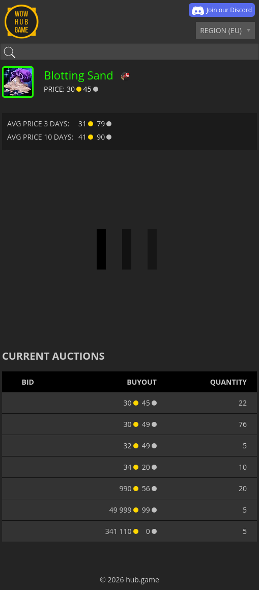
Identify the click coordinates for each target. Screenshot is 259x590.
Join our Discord (222, 11)
